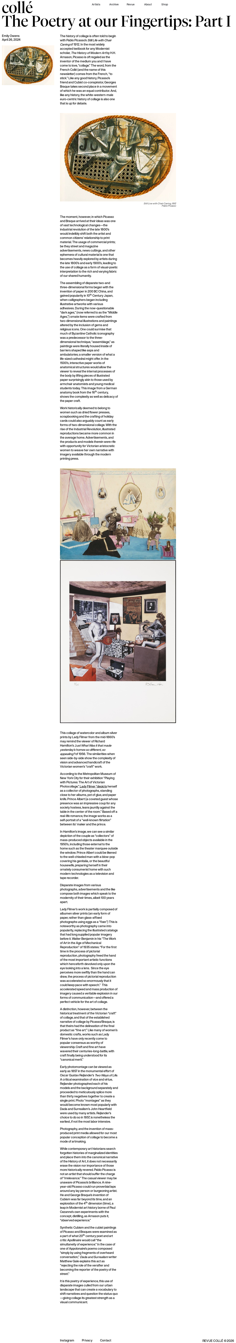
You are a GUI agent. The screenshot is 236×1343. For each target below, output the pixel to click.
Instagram (67, 1340)
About (148, 4)
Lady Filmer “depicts (93, 786)
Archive (114, 4)
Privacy (87, 1340)
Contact (105, 1340)
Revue (131, 4)
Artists (96, 4)
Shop (164, 4)
